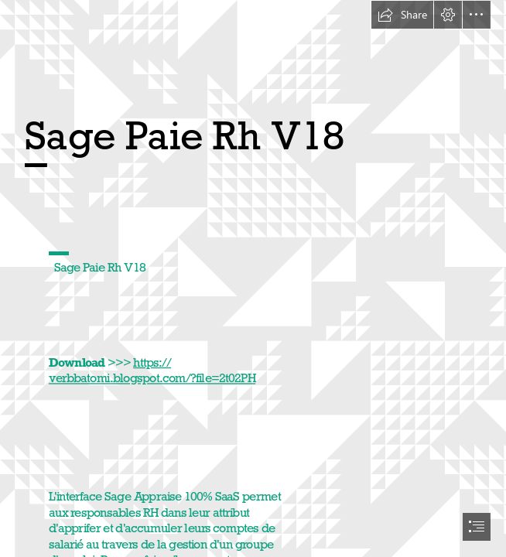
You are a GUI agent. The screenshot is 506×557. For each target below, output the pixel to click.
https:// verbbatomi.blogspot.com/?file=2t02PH (152, 370)
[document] (253, 278)
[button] (402, 15)
